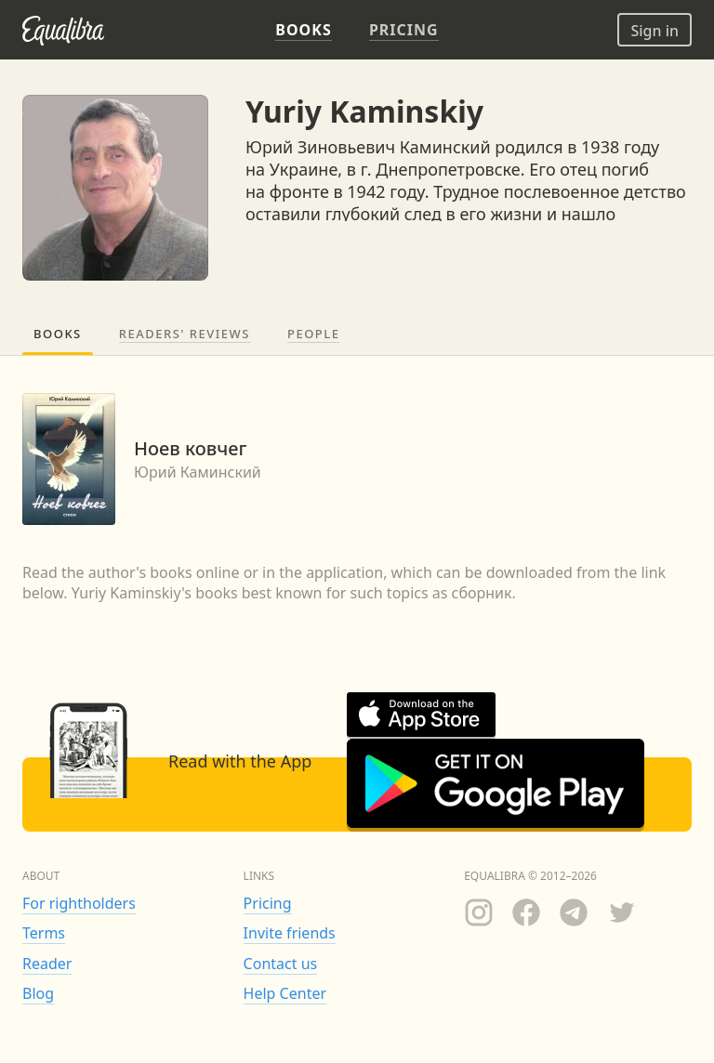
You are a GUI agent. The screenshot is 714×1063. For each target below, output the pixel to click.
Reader (47, 963)
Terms (43, 933)
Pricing (268, 903)
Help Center (285, 993)
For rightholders (79, 903)
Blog (38, 993)
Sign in (654, 30)
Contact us (281, 963)
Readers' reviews (184, 333)
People (313, 333)
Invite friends (290, 933)
